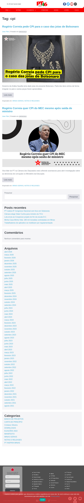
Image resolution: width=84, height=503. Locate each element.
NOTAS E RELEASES (31, 101)
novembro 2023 (10, 329)
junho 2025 (8, 281)
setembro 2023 (10, 335)
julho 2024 (8, 308)
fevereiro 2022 (10, 388)
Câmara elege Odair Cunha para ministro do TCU (23, 214)
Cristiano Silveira (11, 425)
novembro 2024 (10, 299)
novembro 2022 (10, 361)
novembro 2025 (10, 267)
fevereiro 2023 (10, 355)
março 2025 (9, 290)
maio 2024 (8, 314)
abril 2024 (8, 317)
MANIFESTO (9, 434)
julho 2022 (8, 373)
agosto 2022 (9, 370)
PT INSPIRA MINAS (12, 443)
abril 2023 (8, 350)
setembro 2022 (10, 367)
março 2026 (9, 255)
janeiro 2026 (9, 261)
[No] (81, 497)
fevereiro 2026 (10, 258)
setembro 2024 (10, 305)
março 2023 (9, 352)
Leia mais (9, 94)
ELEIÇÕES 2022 (11, 431)
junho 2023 (8, 344)
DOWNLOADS (10, 428)
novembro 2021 (10, 397)
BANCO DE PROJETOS (13, 419)
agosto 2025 (9, 275)
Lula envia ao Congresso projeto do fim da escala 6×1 (25, 217)
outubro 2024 (9, 302)
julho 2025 (8, 278)
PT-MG (7, 10)
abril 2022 (8, 382)
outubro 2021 (9, 400)
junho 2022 (8, 376)
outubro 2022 (9, 364)
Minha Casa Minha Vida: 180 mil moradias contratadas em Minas (29, 220)
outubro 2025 (9, 270)
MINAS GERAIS (18, 101)
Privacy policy (55, 496)
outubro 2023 (9, 332)
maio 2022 (8, 379)
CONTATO (66, 10)
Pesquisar (8, 193)
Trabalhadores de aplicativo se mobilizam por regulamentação (28, 223)
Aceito (42, 500)
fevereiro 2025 (10, 293)
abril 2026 (8, 252)
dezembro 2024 (10, 296)
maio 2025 (8, 284)
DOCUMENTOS (31, 10)
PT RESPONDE (44, 10)
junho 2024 (8, 311)
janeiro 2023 (9, 358)
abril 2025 (8, 287)
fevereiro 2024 (10, 323)
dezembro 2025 (10, 264)
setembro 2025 (10, 272)
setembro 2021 (10, 403)
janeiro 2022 (9, 391)
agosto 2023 (9, 338)
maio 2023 (8, 347)
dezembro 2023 (10, 326)
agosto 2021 (9, 406)
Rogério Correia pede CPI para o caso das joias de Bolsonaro (40, 26)
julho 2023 (8, 341)
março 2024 (9, 320)
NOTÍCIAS (18, 10)
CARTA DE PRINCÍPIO (13, 422)
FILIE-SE (77, 10)
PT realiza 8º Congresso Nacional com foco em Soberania (27, 211)
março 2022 (9, 385)
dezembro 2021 (10, 394)
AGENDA (56, 10)
